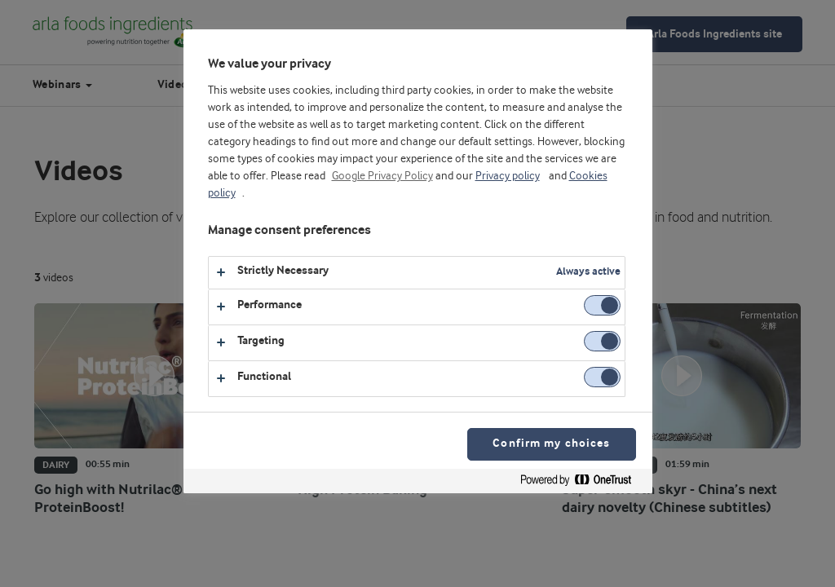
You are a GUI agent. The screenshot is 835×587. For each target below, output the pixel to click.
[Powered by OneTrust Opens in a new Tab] (582, 483)
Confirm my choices (551, 444)
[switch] (602, 305)
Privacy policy (507, 176)
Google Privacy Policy (382, 176)
